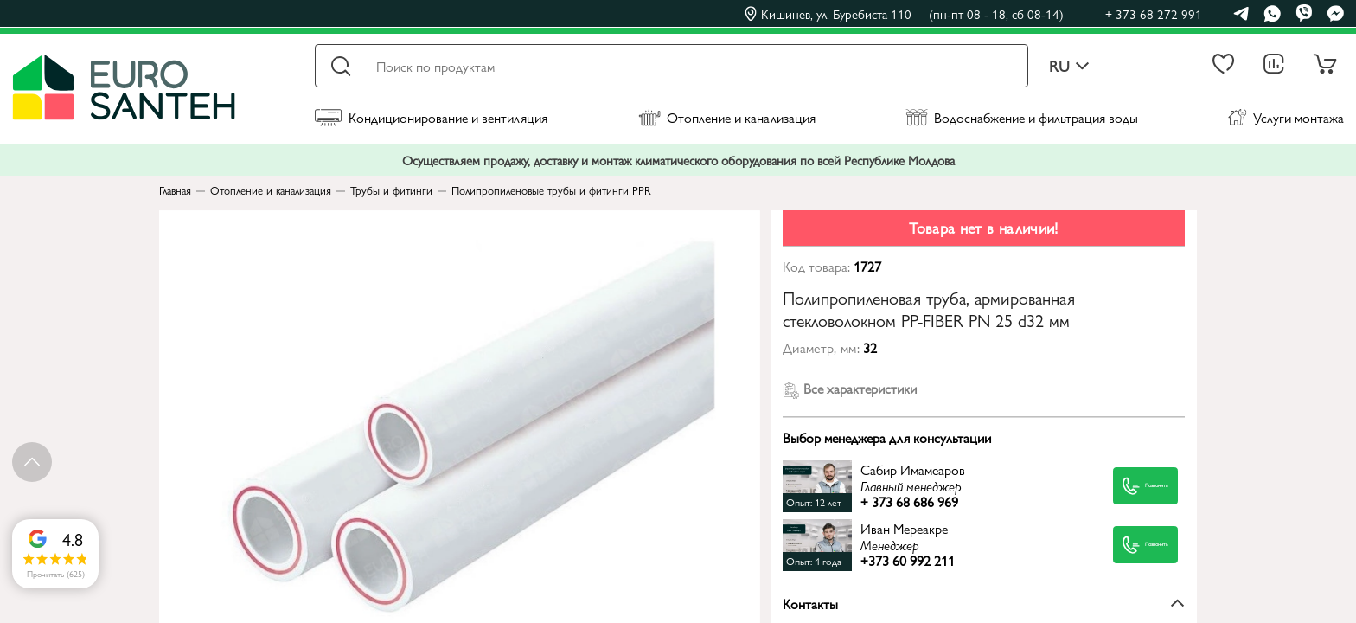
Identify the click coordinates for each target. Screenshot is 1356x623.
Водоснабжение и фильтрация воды (1021, 117)
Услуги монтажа (1286, 117)
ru (1069, 66)
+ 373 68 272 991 (1153, 13)
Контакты (984, 603)
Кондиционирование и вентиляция (431, 117)
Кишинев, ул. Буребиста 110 (904, 14)
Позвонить (1126, 486)
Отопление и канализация (727, 117)
